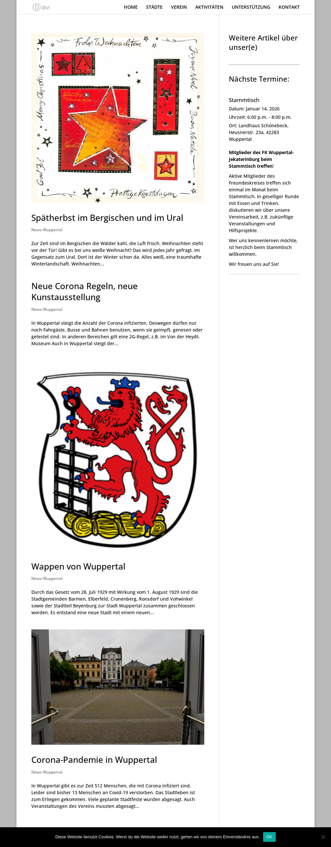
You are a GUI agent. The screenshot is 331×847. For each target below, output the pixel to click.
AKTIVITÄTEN (209, 7)
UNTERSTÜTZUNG (251, 7)
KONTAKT (289, 7)
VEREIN (179, 7)
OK (269, 836)
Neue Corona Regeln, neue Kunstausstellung (84, 291)
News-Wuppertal (46, 229)
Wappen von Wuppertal (78, 566)
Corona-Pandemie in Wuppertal (94, 759)
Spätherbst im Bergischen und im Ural (107, 217)
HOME (131, 7)
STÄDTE (154, 7)
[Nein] (323, 837)
